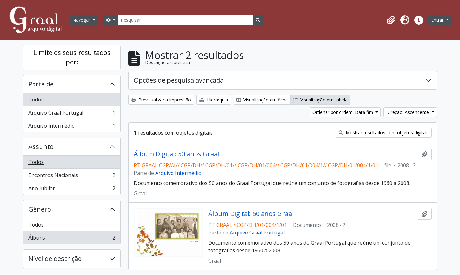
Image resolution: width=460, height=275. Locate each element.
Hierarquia (213, 100)
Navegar (82, 20)
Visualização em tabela (320, 100)
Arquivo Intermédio (71, 127)
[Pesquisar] (185, 20)
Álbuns (71, 239)
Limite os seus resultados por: (72, 57)
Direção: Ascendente (408, 112)
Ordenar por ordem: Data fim (343, 112)
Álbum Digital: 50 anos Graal (176, 154)
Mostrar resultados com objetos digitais (384, 133)
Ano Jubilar (71, 189)
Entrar (438, 20)
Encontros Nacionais (71, 176)
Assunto (41, 146)
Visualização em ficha (262, 100)
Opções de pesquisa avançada (179, 80)
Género (39, 209)
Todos (36, 99)
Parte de (41, 84)
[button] (391, 20)
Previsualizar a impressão (161, 100)
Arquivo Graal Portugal (71, 114)
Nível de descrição (55, 258)
